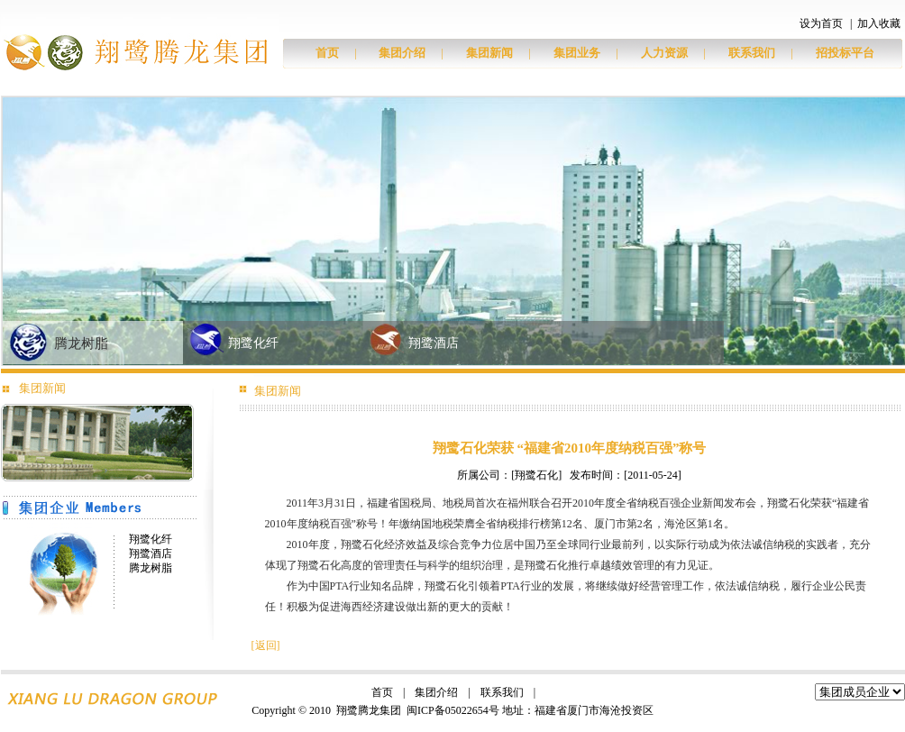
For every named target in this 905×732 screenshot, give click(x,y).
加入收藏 (878, 23)
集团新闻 (489, 52)
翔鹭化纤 (253, 343)
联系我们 (751, 52)
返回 (266, 645)
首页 (327, 52)
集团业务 (576, 52)
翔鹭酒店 (433, 343)
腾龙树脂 (81, 343)
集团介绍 (402, 52)
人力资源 (664, 52)
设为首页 (821, 23)
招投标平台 (845, 52)
